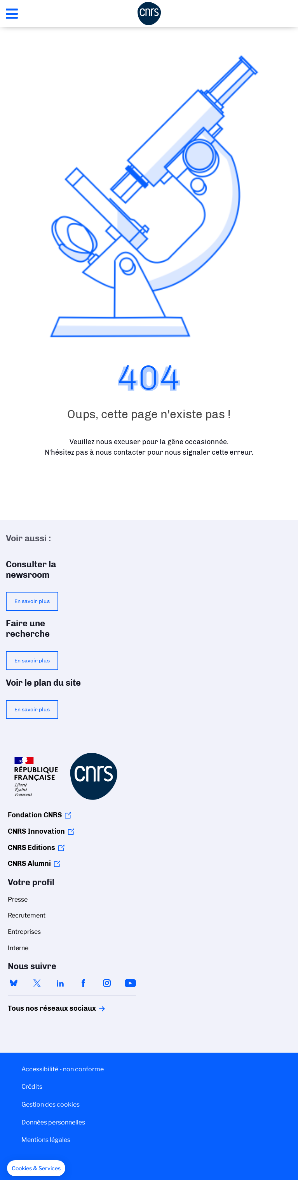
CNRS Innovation (36, 831)
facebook (83, 983)
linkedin (60, 983)
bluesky (13, 983)
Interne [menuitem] (18, 948)
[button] (36, 1168)
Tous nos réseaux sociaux (38, 1008)
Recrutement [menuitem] (26, 915)
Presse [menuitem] (18, 899)
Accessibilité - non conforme (62, 1069)
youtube (130, 983)
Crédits (31, 1086)
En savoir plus (32, 601)
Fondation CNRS (35, 815)
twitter (37, 983)
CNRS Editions (31, 847)
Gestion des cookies (50, 1104)
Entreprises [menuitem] (24, 931)
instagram (107, 983)
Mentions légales (45, 1140)
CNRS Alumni (29, 863)
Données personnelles (53, 1122)
